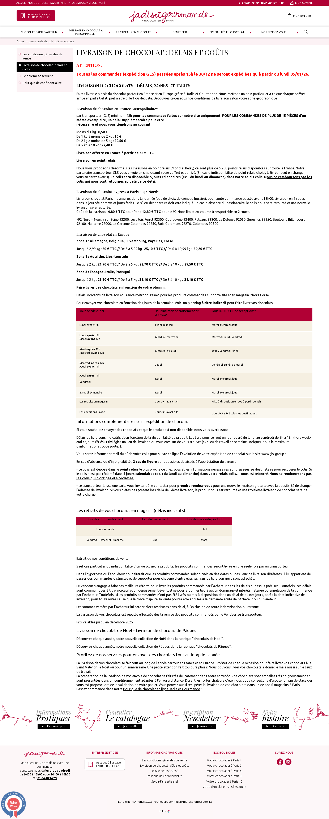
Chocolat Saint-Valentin (39, 32)
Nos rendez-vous (273, 32)
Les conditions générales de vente (42, 56)
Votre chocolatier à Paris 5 (224, 765)
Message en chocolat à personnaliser (86, 32)
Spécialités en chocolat (227, 32)
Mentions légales (142, 802)
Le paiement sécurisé (38, 76)
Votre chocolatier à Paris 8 (224, 776)
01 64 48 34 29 (47, 778)
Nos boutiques (38, 2)
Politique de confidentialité (42, 83)
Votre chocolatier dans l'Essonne (224, 786)
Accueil (21, 2)
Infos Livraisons (79, 2)
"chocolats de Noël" (207, 639)
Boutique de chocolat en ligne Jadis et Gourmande (161, 689)
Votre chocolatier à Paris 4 (224, 760)
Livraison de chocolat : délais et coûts (51, 41)
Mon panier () (300, 15)
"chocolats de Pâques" (213, 646)
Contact (97, 2)
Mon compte (301, 2)
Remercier (180, 32)
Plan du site (123, 802)
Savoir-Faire (58, 2)
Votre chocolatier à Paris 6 (224, 771)
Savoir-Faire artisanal (164, 781)
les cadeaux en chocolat (133, 32)
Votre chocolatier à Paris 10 (224, 781)
